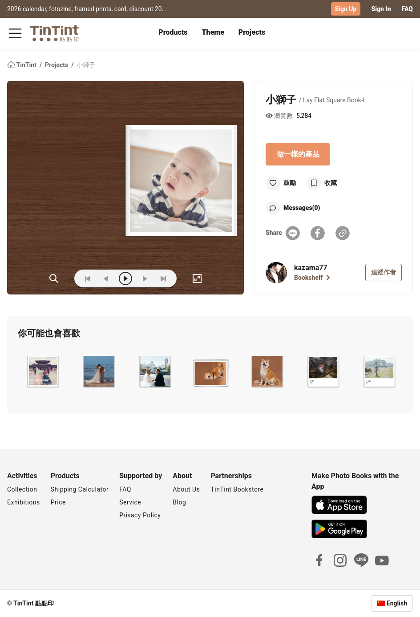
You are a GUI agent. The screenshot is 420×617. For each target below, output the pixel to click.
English (397, 603)
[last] (163, 278)
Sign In (381, 8)
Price (58, 502)
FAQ (407, 8)
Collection (22, 489)
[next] (144, 278)
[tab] (172, 33)
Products (172, 32)
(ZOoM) (54, 278)
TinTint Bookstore (236, 489)
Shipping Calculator (80, 489)
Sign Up (346, 8)
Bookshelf (312, 277)
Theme (213, 32)
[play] (125, 278)
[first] (87, 278)
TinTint (22, 65)
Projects (251, 32)
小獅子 (86, 65)
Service (130, 502)
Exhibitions (23, 502)
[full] (197, 278)
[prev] (106, 278)
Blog (179, 502)
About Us (186, 489)
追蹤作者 (383, 272)
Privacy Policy (140, 515)
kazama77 (310, 267)
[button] (42, 371)
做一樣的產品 (298, 154)
